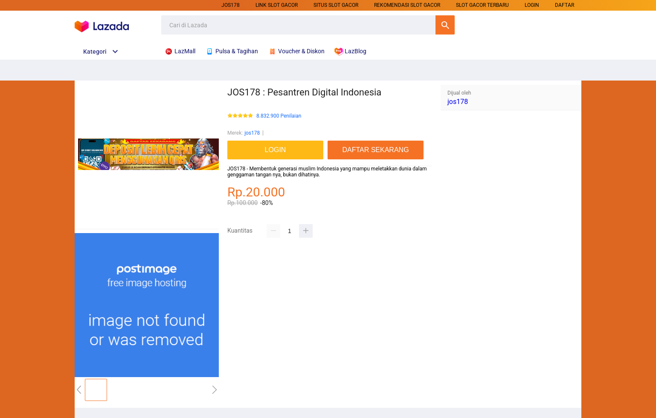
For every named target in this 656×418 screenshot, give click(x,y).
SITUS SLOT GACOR (335, 5)
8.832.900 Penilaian (278, 116)
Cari (445, 25)
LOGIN (532, 5)
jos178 (230, 5)
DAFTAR (564, 5)
